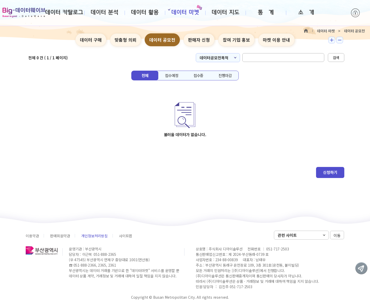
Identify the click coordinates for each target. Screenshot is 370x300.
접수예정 (171, 75)
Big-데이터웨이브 (24, 12)
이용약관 (32, 235)
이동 (337, 235)
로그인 (355, 12)
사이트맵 (125, 235)
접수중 (198, 75)
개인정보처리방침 (94, 235)
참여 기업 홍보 (236, 39)
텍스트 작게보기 (339, 40)
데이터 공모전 (162, 39)
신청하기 (330, 172)
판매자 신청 (199, 39)
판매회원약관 (60, 235)
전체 (145, 75)
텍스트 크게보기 (331, 40)
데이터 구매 (91, 39)
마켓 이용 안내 (276, 39)
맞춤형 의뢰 (125, 39)
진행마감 (225, 75)
